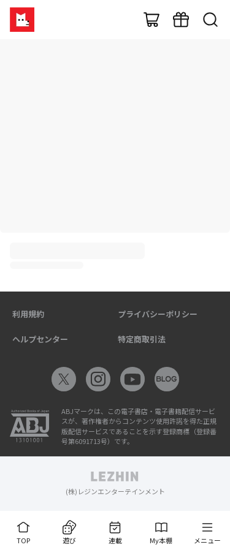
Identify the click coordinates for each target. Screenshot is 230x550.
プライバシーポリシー (157, 314)
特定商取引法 (142, 339)
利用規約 (28, 314)
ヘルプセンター (40, 339)
